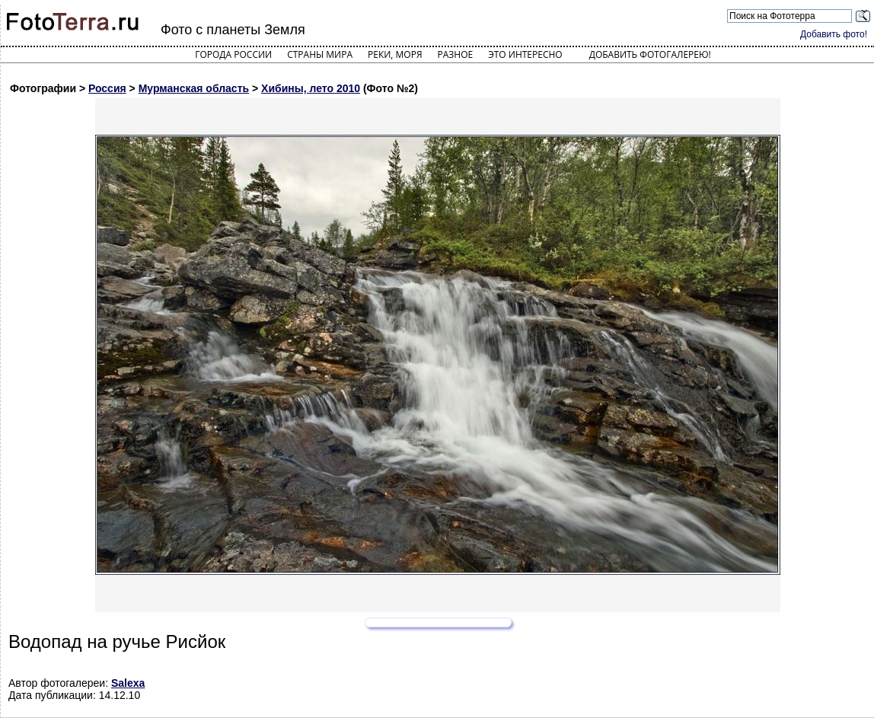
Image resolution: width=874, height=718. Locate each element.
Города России (233, 54)
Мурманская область (194, 88)
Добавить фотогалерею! (650, 54)
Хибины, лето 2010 (310, 88)
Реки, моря (395, 54)
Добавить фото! (833, 34)
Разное (456, 54)
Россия (107, 88)
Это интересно (525, 54)
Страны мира (319, 54)
